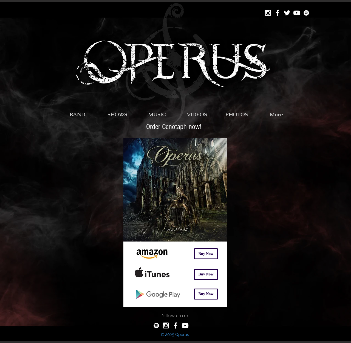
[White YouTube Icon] (185, 325)
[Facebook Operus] (277, 13)
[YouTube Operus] (297, 13)
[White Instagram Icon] (166, 325)
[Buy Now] (206, 253)
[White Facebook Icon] (175, 325)
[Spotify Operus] (306, 13)
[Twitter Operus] (287, 13)
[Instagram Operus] (268, 13)
